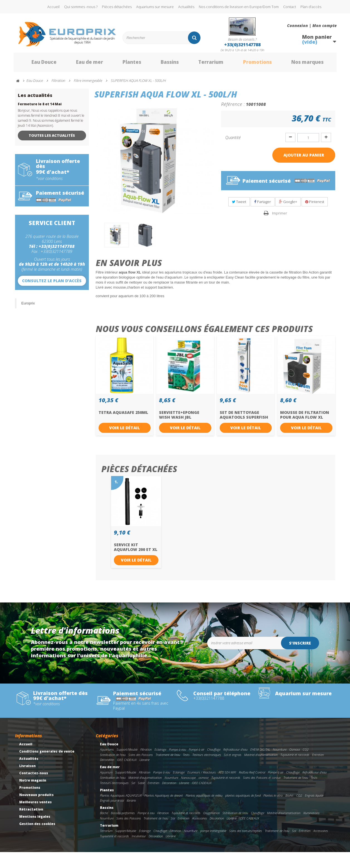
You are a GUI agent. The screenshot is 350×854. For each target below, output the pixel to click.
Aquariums (107, 752)
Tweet (239, 203)
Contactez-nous (33, 775)
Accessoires (199, 820)
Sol (173, 820)
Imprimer (279, 215)
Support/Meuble (127, 752)
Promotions (253, 63)
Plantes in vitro (273, 797)
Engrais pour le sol (112, 803)
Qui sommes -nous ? (80, 6)
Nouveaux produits (36, 797)
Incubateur (139, 838)
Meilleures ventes (35, 804)
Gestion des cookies (37, 826)
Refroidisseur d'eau (235, 752)
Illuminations (311, 815)
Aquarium (106, 774)
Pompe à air (196, 752)
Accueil (53, 6)
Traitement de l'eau (168, 757)
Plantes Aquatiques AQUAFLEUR (121, 797)
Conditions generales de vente (46, 753)
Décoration (107, 762)
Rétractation (31, 811)
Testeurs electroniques (206, 757)
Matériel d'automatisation (261, 757)
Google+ (288, 203)
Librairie (144, 762)
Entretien (318, 757)
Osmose (294, 752)
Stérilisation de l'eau (113, 757)
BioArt (289, 797)
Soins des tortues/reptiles (245, 833)
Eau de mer (82, 63)
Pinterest (314, 203)
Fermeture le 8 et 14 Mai (40, 106)
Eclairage (160, 752)
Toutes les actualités (52, 137)
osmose (204, 780)
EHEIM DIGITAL (260, 752)
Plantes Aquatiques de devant (164, 797)
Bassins (163, 63)
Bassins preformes (123, 815)
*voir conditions (49, 180)
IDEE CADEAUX (127, 762)
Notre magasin (32, 782)
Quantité (233, 139)
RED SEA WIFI (227, 774)
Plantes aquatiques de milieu (204, 797)
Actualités (186, 6)
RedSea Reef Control (252, 774)
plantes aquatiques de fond (243, 797)
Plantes (125, 63)
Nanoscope (188, 780)
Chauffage (214, 752)
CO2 (306, 752)
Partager (262, 203)
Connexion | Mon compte (312, 25)
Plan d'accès (310, 6)
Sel (133, 785)
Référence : (233, 106)
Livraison (27, 768)
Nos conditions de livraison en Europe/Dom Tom (239, 6)
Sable (141, 785)
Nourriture (280, 752)
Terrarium (205, 63)
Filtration (146, 752)
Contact (289, 6)
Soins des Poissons (140, 757)
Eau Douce (36, 63)
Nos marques (304, 63)
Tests (186, 757)
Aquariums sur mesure (155, 6)
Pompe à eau (177, 752)
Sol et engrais (232, 757)
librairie (131, 803)
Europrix (28, 305)
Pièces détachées (117, 6)
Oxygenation (211, 815)
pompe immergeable (213, 833)
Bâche (104, 815)
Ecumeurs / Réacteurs (201, 774)
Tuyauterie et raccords (294, 757)
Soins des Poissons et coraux (262, 780)
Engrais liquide (314, 797)
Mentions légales (34, 818)
